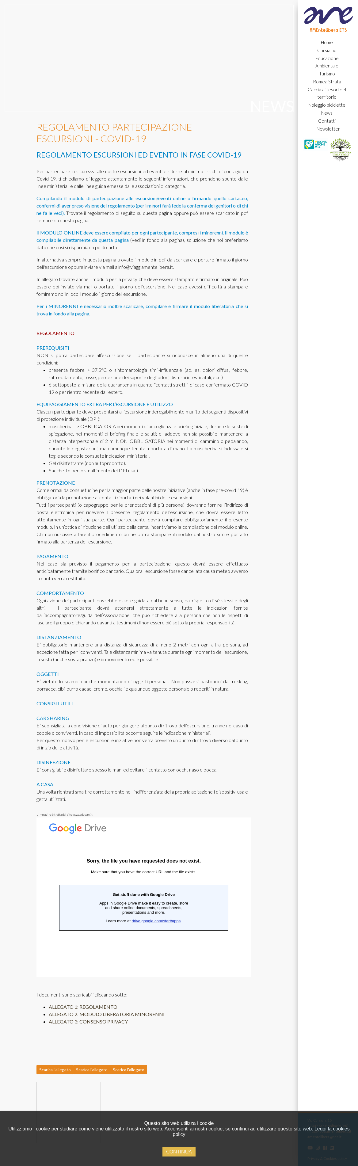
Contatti (327, 121)
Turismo (327, 73)
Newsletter (328, 128)
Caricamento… (143, 897)
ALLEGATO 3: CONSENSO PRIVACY (88, 1021)
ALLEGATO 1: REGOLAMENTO (83, 1007)
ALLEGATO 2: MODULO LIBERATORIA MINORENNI (107, 1014)
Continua (179, 1152)
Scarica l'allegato (55, 1069)
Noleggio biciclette (326, 105)
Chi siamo (327, 50)
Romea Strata (327, 81)
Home (327, 42)
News (327, 113)
